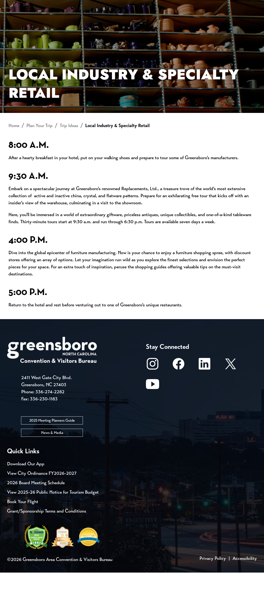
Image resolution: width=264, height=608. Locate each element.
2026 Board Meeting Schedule (36, 518)
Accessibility (245, 594)
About (16, 20)
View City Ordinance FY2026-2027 (42, 509)
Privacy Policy (213, 594)
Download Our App (25, 499)
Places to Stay (47, 22)
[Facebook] (178, 402)
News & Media (52, 468)
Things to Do (138, 22)
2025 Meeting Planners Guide (52, 456)
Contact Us (84, 4)
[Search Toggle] (250, 20)
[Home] (100, 23)
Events (16, 4)
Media (158, 4)
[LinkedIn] (204, 402)
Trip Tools (47, 4)
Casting (185, 4)
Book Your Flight (22, 537)
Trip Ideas (69, 161)
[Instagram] (152, 402)
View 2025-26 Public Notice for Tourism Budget (53, 528)
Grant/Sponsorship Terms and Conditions (46, 546)
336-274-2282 (49, 427)
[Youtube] (152, 422)
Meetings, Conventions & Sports (196, 22)
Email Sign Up (125, 4)
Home (14, 161)
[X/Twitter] (230, 402)
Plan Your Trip (39, 161)
